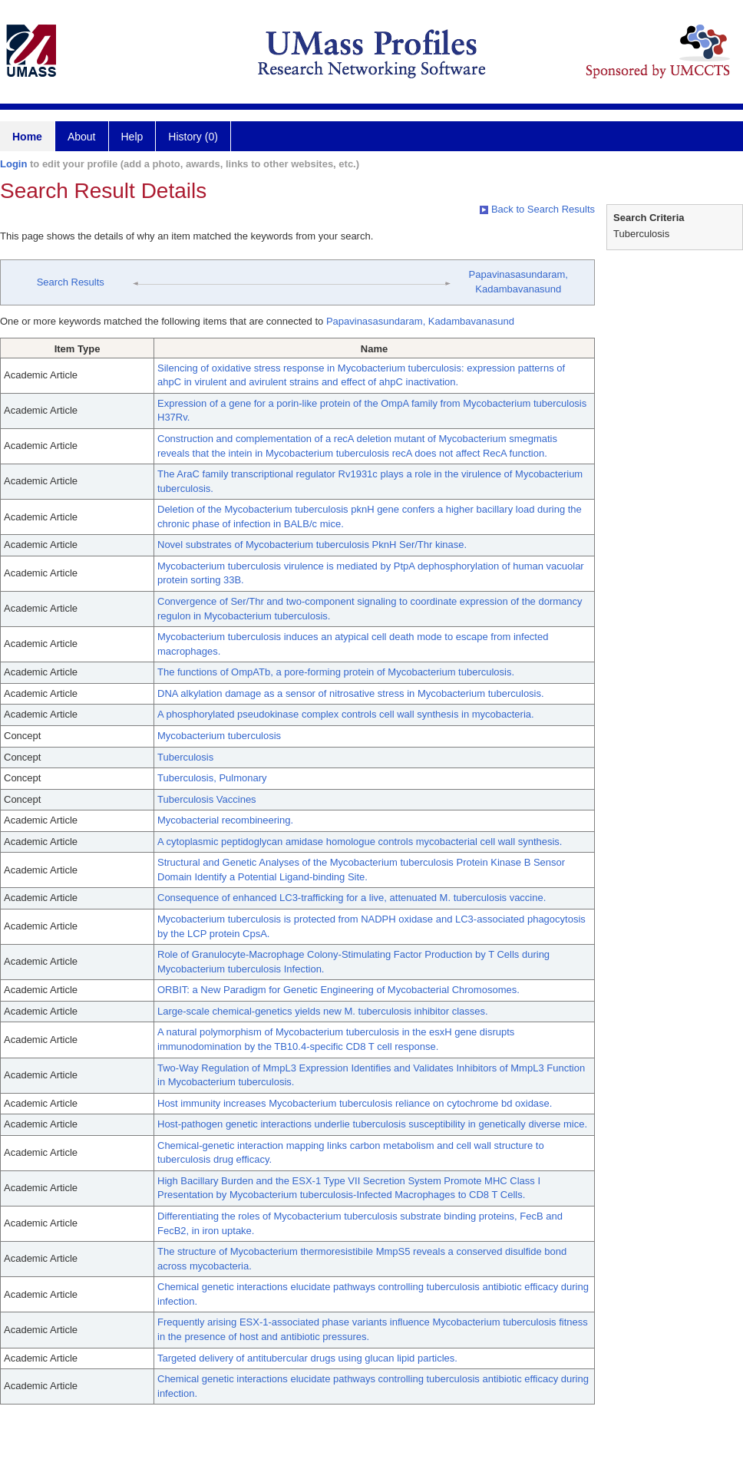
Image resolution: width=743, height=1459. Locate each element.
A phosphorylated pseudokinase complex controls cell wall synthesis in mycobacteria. (345, 714)
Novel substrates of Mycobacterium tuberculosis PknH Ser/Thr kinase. (312, 544)
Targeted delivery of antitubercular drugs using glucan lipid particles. (307, 1358)
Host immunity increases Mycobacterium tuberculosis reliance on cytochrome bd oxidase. (354, 1103)
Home (27, 136)
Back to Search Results (537, 209)
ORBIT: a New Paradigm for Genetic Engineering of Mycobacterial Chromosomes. (338, 989)
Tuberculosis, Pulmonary (212, 778)
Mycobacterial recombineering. (225, 820)
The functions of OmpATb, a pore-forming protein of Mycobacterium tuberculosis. (335, 672)
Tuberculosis (185, 757)
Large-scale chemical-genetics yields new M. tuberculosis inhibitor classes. (322, 1011)
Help (132, 136)
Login (13, 164)
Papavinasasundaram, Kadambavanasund (420, 321)
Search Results (70, 282)
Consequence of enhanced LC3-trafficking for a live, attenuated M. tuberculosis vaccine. (351, 897)
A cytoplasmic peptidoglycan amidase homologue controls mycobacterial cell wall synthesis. (359, 841)
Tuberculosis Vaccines (206, 799)
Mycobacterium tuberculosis (219, 735)
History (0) (193, 136)
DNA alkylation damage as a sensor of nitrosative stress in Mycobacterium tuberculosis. (350, 693)
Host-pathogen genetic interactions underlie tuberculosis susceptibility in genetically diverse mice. (372, 1124)
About (82, 136)
